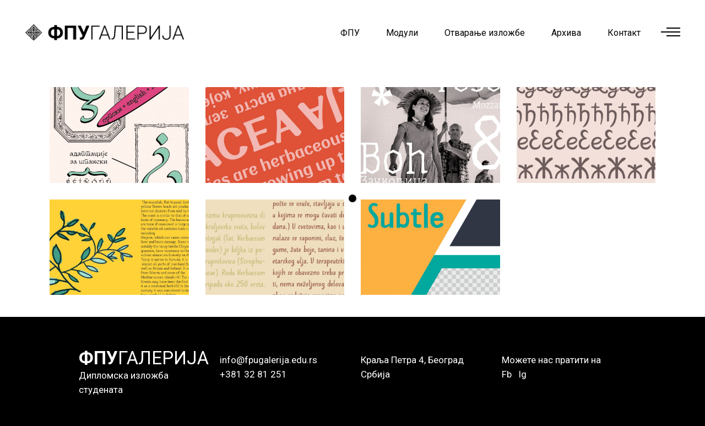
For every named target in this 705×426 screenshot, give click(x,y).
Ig (522, 374)
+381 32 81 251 (253, 374)
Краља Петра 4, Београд (412, 359)
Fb (507, 374)
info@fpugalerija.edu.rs (268, 359)
